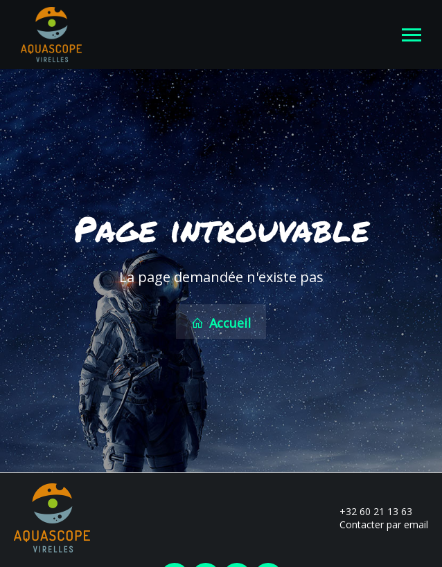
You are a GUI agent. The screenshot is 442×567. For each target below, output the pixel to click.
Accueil (221, 323)
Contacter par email (376, 524)
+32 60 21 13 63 (368, 511)
